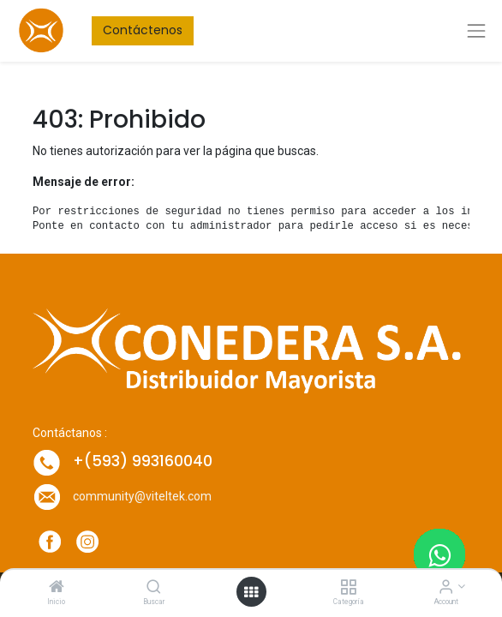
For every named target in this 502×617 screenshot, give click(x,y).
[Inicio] (56, 588)
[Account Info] (446, 588)
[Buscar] (154, 588)
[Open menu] (251, 592)
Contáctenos (142, 30)
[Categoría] (348, 588)
